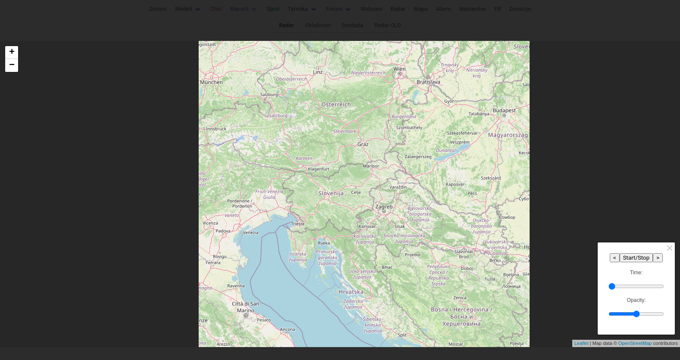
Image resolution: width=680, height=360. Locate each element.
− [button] (12, 65)
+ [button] (12, 52)
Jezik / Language (232, 152)
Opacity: (636, 300)
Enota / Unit (225, 185)
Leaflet (581, 343)
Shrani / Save (233, 231)
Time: (636, 273)
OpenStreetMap (635, 343)
